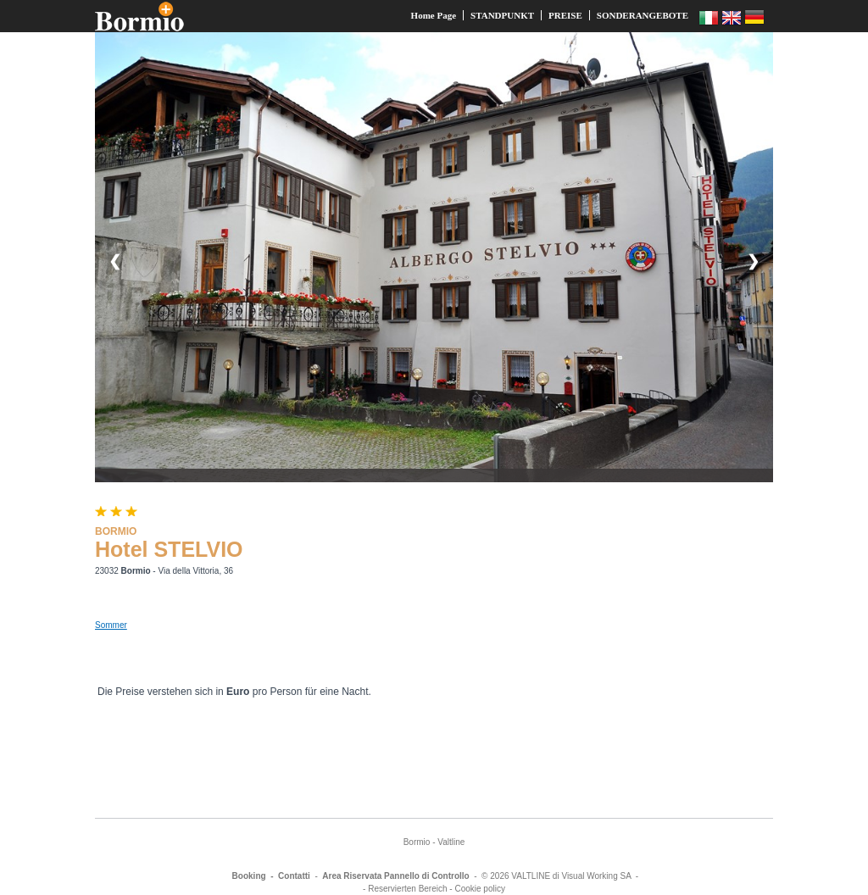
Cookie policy (479, 888)
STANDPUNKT (502, 15)
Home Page (433, 15)
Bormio (417, 842)
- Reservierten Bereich (405, 888)
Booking (249, 876)
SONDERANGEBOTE (642, 15)
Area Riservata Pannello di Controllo (395, 876)
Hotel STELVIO (169, 549)
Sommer (111, 625)
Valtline (451, 842)
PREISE (565, 15)
